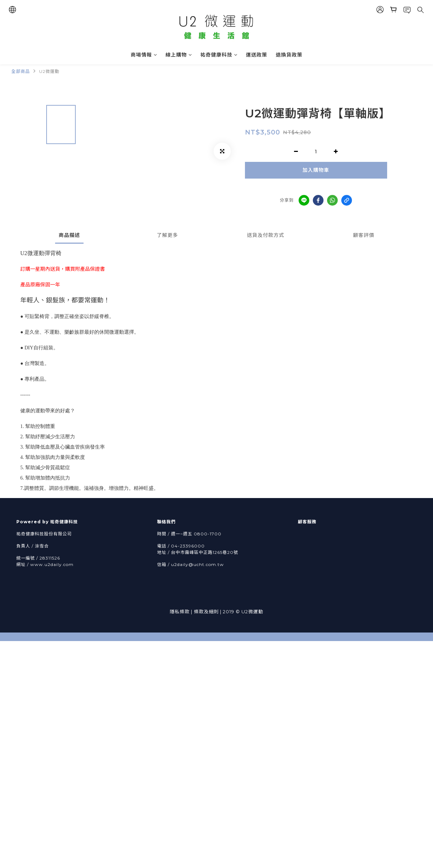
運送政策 (256, 55)
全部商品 (20, 71)
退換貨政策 (289, 55)
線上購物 (179, 55)
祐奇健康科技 (219, 55)
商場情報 (144, 55)
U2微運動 (49, 71)
